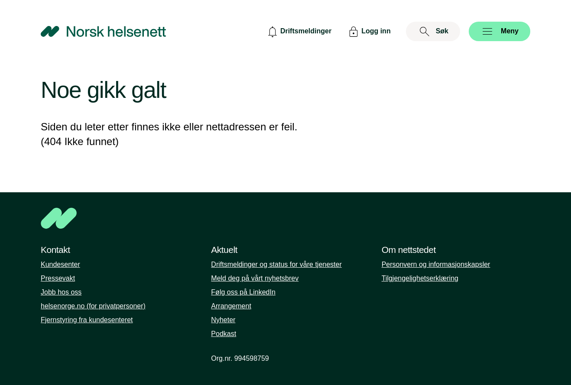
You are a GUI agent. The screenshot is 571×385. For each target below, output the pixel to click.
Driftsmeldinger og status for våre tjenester (276, 264)
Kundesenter (60, 264)
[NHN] (285, 218)
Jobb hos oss (61, 292)
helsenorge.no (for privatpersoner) (93, 306)
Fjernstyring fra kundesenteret (87, 320)
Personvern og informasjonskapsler (436, 264)
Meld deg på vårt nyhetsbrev (254, 278)
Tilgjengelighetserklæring (420, 278)
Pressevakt (58, 278)
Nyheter (223, 320)
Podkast (223, 333)
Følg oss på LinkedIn (243, 292)
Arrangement (231, 306)
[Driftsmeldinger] (298, 31)
